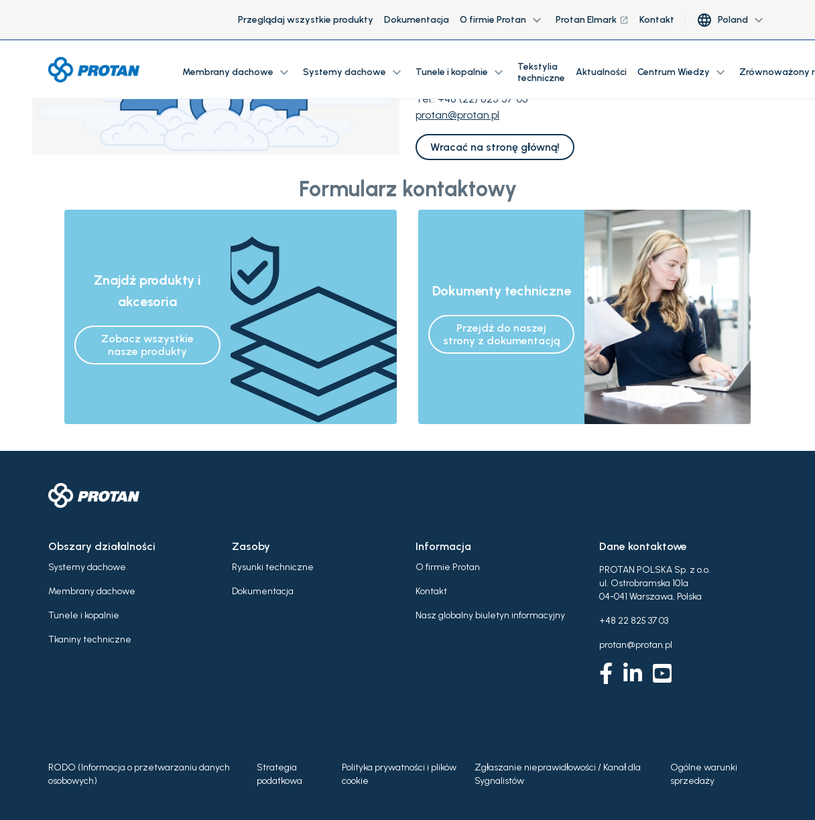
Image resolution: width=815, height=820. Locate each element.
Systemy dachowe (87, 567)
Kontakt (656, 19)
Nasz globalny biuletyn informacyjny (490, 615)
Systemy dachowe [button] (354, 72)
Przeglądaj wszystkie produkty (305, 19)
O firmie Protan (448, 567)
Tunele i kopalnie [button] (461, 72)
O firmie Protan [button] (502, 20)
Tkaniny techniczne (89, 639)
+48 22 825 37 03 (633, 620)
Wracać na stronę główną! (495, 147)
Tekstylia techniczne (541, 72)
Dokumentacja (416, 19)
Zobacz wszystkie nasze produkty (147, 345)
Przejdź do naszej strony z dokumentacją (501, 334)
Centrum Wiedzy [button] (683, 72)
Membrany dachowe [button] (237, 72)
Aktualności (601, 72)
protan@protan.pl (457, 115)
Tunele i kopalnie (83, 615)
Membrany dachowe (91, 591)
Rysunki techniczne (273, 567)
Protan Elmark (592, 19)
